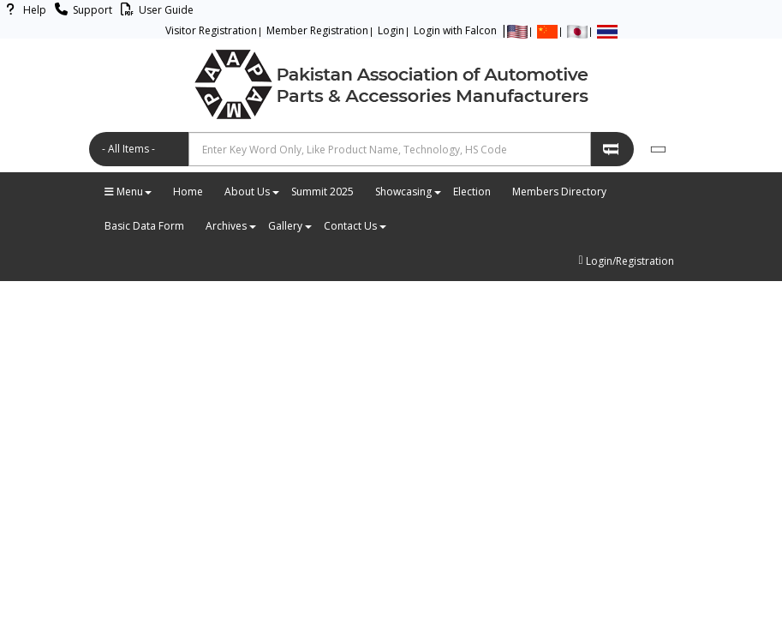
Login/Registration (625, 261)
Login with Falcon (455, 30)
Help (23, 10)
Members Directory (559, 191)
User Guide (155, 10)
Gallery (289, 226)
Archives (230, 226)
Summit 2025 (322, 191)
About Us (251, 191)
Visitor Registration (211, 30)
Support (81, 10)
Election (472, 191)
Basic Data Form (144, 226)
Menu (128, 191)
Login (391, 30)
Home (188, 191)
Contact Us (354, 226)
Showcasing (407, 191)
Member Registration (317, 30)
